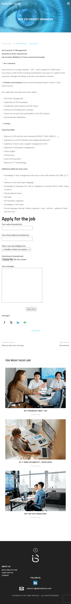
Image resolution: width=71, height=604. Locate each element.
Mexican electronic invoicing (19, 344)
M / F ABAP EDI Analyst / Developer (35, 462)
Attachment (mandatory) (20, 258)
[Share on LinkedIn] (18, 322)
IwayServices (21, 44)
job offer (35, 331)
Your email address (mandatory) (17, 237)
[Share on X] (11, 322)
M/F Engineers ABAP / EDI (35, 410)
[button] (68, 3)
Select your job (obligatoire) (16, 248)
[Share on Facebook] (4, 322)
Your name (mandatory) (17, 226)
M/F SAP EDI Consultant (35, 513)
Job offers (33, 44)
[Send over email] (24, 322)
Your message (22, 284)
